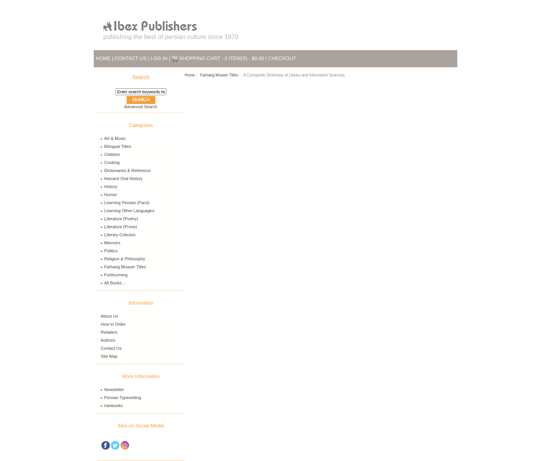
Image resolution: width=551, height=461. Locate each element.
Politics (109, 250)
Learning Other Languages (127, 210)
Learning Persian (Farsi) (125, 202)
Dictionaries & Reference (126, 170)
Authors (108, 340)
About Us (109, 316)
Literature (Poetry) (119, 218)
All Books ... (113, 283)
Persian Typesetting (121, 397)
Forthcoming (114, 275)
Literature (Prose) (119, 226)
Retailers (109, 332)
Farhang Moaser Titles (219, 75)
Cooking (110, 162)
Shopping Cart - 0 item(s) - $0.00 (221, 58)
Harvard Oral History (121, 178)
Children (110, 154)
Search (141, 77)
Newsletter (112, 389)
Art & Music (113, 138)
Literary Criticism (118, 234)
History (109, 186)
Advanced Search (140, 106)
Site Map (109, 356)
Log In (159, 58)
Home (103, 58)
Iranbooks (111, 405)
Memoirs (110, 242)
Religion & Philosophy (123, 258)
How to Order (113, 324)
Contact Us (131, 58)
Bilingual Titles (116, 146)
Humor (109, 194)
